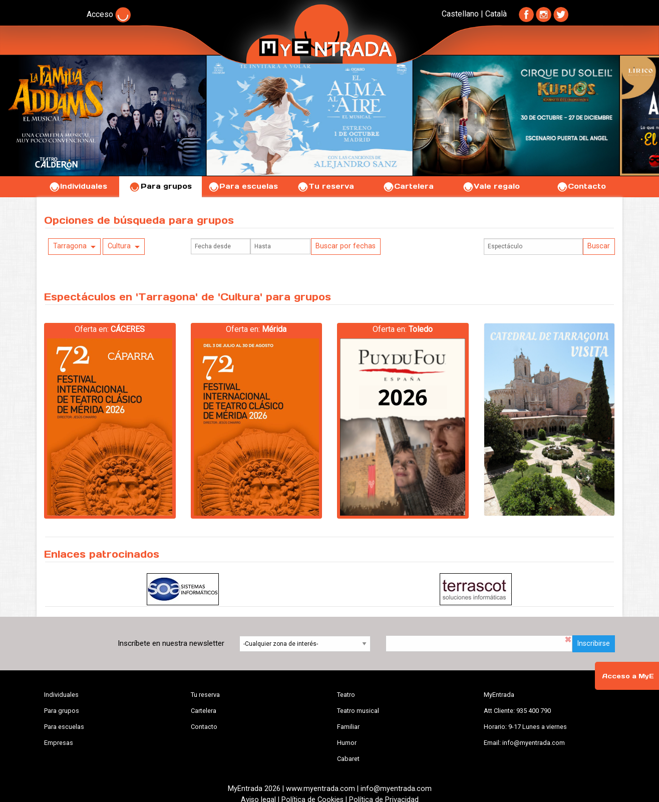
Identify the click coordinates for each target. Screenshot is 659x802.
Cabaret (348, 758)
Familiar (348, 726)
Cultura (119, 246)
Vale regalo (491, 186)
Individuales (78, 186)
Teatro (346, 694)
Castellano (460, 14)
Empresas (58, 742)
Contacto (581, 186)
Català (496, 14)
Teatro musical (358, 710)
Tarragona (70, 246)
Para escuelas (243, 186)
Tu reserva (325, 186)
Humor (347, 742)
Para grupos (160, 186)
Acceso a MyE (627, 676)
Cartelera (408, 186)
